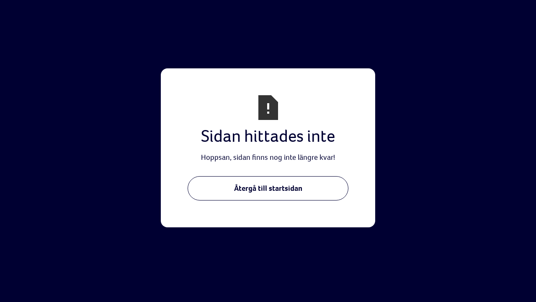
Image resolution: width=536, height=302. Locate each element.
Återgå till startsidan (268, 188)
